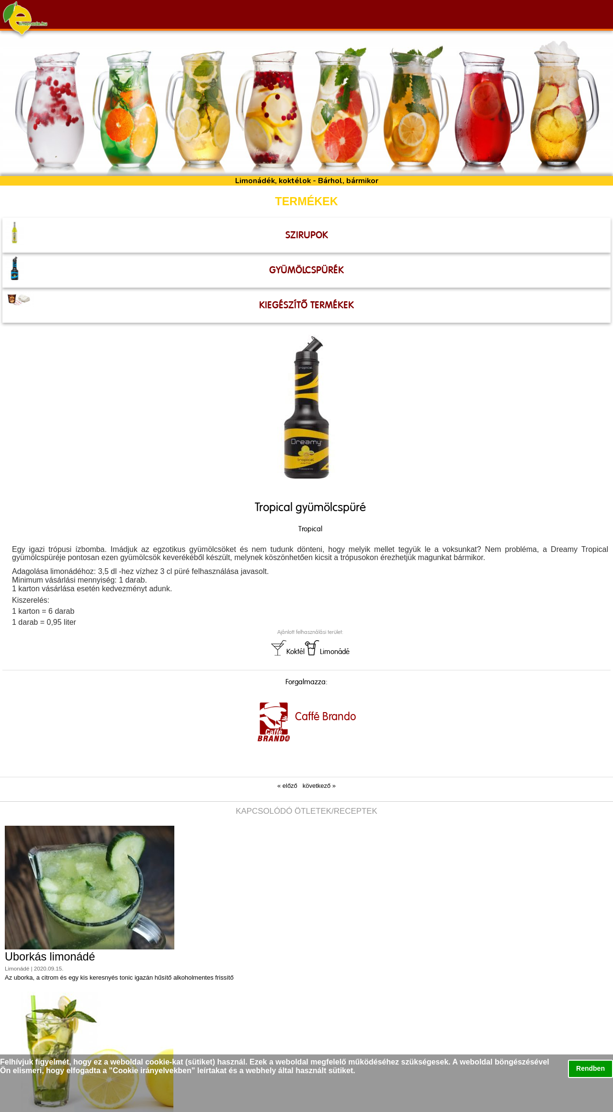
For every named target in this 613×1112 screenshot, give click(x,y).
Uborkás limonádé (50, 956)
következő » (319, 785)
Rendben (590, 1068)
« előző (287, 785)
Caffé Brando (325, 716)
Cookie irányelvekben (152, 1070)
